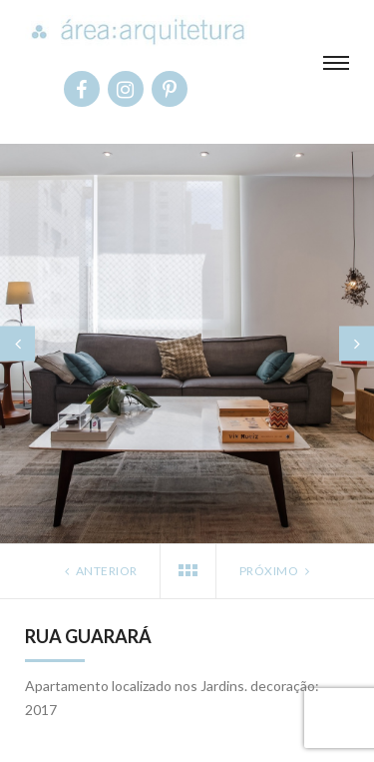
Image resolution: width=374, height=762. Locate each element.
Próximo (276, 570)
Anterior (99, 570)
